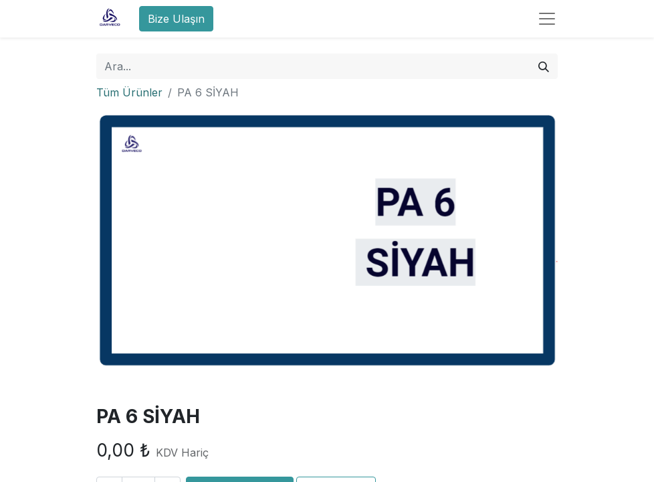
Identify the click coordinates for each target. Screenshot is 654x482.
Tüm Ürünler (129, 92)
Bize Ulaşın (176, 18)
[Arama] (544, 66)
